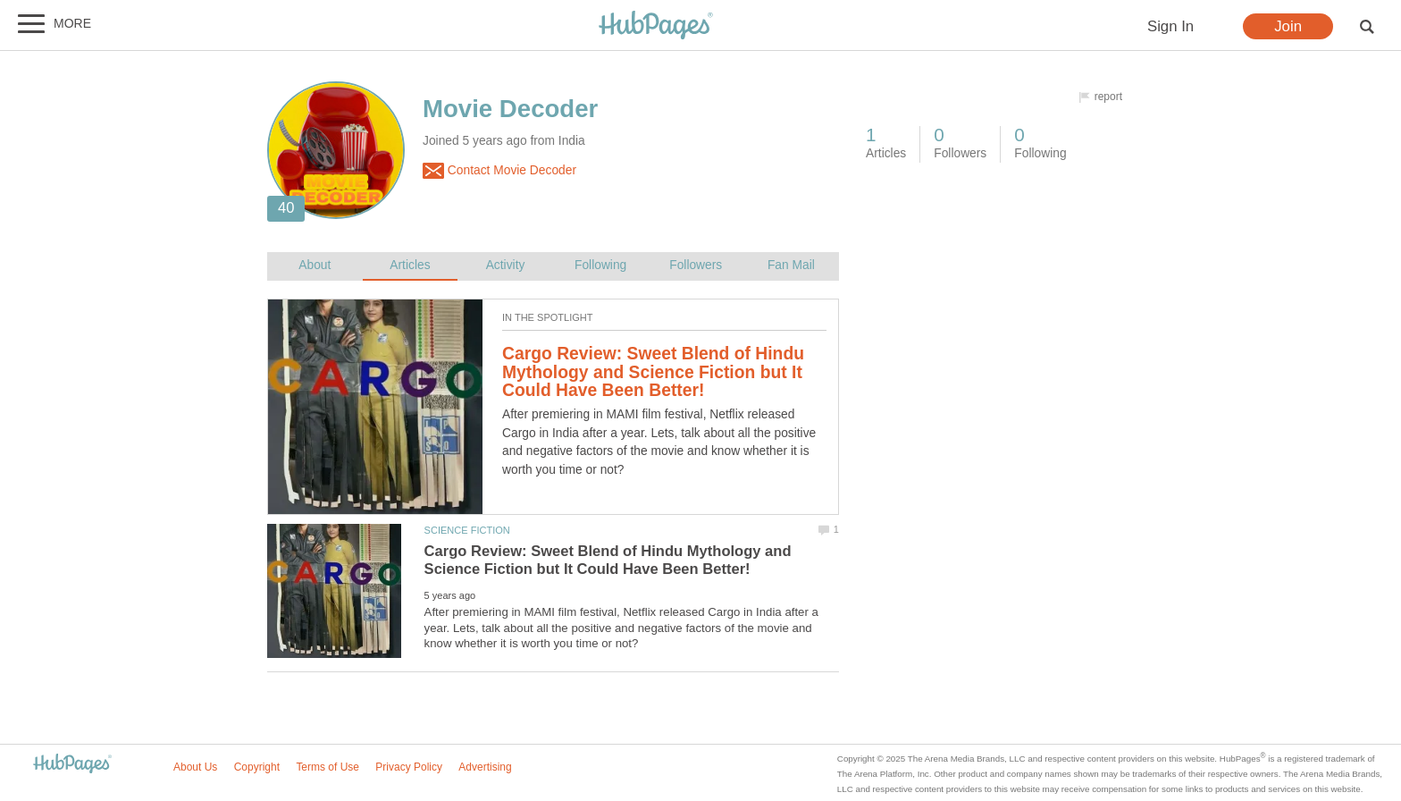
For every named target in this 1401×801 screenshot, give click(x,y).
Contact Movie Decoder (499, 170)
